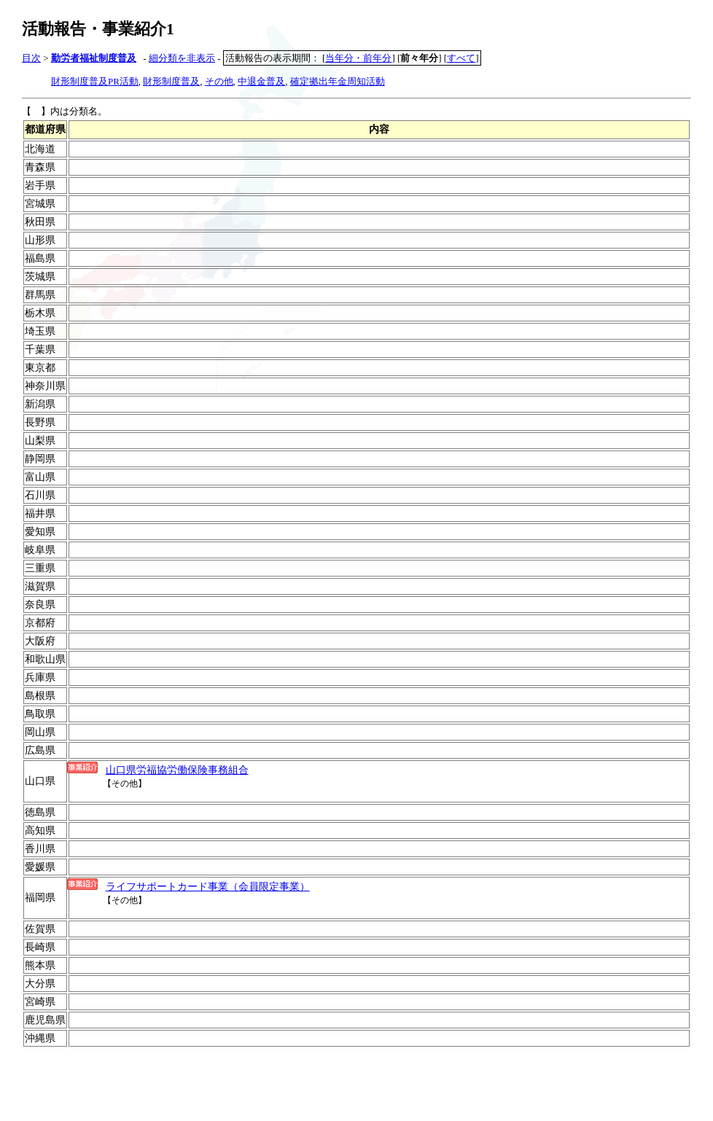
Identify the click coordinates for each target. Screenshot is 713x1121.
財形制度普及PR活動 (95, 81)
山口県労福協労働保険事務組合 (177, 770)
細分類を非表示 (182, 57)
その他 (219, 81)
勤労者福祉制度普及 (93, 57)
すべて (461, 57)
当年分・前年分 (358, 57)
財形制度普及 (171, 81)
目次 (31, 57)
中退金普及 (261, 81)
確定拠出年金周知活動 (337, 81)
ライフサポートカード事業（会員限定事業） (208, 886)
